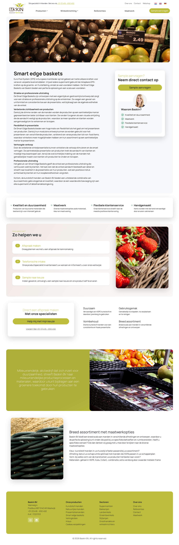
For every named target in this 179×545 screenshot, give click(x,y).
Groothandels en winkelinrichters (107, 523)
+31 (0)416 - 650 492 (65, 3)
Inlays (68, 521)
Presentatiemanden (75, 512)
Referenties (100, 10)
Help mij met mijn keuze (41, 321)
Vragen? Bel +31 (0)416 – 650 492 (41, 329)
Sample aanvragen (159, 10)
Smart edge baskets (75, 515)
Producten (41, 10)
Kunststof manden (74, 506)
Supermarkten (106, 506)
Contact (137, 3)
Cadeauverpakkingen (76, 524)
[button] (30, 520)
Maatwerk (129, 10)
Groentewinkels (106, 515)
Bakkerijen (104, 509)
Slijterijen (103, 518)
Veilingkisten (72, 518)
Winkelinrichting (69, 10)
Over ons (128, 3)
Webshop (146, 3)
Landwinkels (105, 512)
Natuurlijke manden (75, 509)
